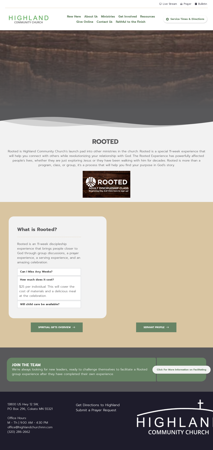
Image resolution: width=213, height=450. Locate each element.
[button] (49, 271)
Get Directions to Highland (98, 404)
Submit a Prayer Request (96, 410)
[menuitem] (74, 16)
